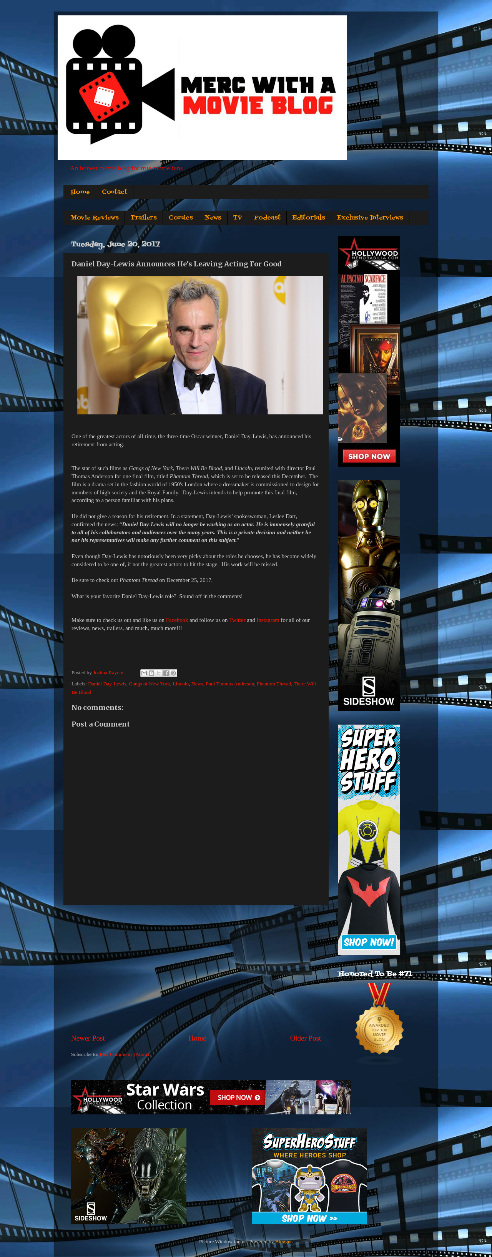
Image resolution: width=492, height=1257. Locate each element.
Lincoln (181, 684)
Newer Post (88, 1038)
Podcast (267, 218)
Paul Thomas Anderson (230, 684)
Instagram (267, 620)
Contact (114, 192)
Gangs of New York (149, 684)
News (213, 218)
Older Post (305, 1038)
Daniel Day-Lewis (107, 684)
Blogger (283, 1241)
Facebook (177, 620)
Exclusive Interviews (370, 218)
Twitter (237, 620)
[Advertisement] (196, 969)
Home (80, 192)
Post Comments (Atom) (124, 1054)
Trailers (144, 218)
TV (237, 218)
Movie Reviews (95, 218)
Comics (181, 218)
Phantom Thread (274, 684)
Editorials (309, 218)
